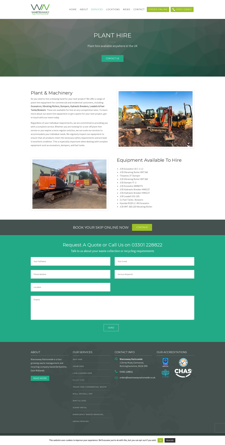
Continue (142, 227)
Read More (40, 378)
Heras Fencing (81, 421)
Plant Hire (79, 380)
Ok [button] (160, 440)
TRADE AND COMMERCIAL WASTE (90, 387)
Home (73, 9)
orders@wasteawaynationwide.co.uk (137, 377)
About (84, 9)
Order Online (158, 9)
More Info (170, 440)
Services (97, 9)
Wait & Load (79, 401)
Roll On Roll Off (83, 394)
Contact (138, 9)
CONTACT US (112, 58)
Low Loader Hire (82, 373)
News (126, 9)
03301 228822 (182, 9)
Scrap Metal (80, 407)
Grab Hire (78, 366)
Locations (113, 9)
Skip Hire (78, 359)
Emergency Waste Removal (88, 414)
